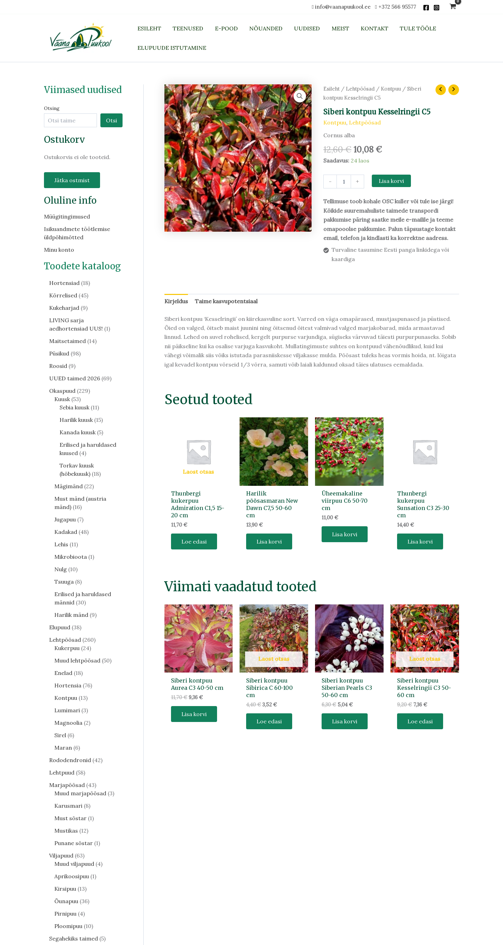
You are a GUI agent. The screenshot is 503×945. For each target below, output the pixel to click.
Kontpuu (391, 88)
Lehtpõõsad (360, 88)
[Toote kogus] (343, 181)
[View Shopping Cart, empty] (453, 7)
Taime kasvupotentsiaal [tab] (226, 301)
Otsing (52, 108)
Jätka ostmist (72, 180)
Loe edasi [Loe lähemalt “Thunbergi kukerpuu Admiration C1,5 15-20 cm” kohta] (194, 541)
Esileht (331, 88)
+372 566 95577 (397, 6)
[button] (300, 96)
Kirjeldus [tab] (176, 301)
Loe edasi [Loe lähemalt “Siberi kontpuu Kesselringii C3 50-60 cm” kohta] (420, 721)
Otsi (111, 120)
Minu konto (59, 249)
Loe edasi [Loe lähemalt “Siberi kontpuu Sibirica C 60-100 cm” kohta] (269, 721)
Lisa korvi (391, 180)
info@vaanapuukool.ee (344, 6)
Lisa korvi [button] (269, 541)
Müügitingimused (67, 216)
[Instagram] (436, 7)
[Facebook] (426, 7)
